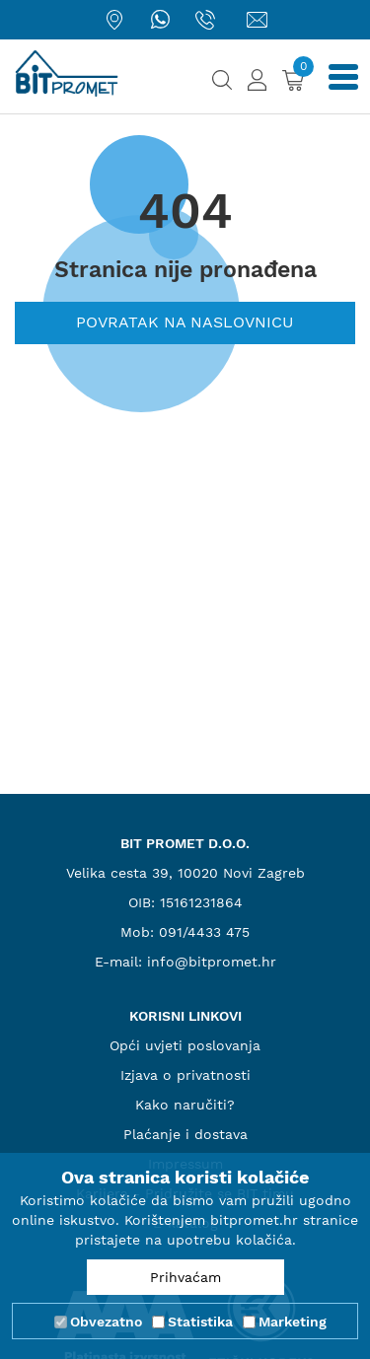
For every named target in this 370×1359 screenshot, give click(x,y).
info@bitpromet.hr (211, 961)
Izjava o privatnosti (185, 1075)
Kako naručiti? (185, 1104)
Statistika (200, 1321)
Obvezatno (106, 1321)
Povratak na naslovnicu (185, 322)
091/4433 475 (204, 932)
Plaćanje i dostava (185, 1134)
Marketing (293, 1321)
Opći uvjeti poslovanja (185, 1045)
